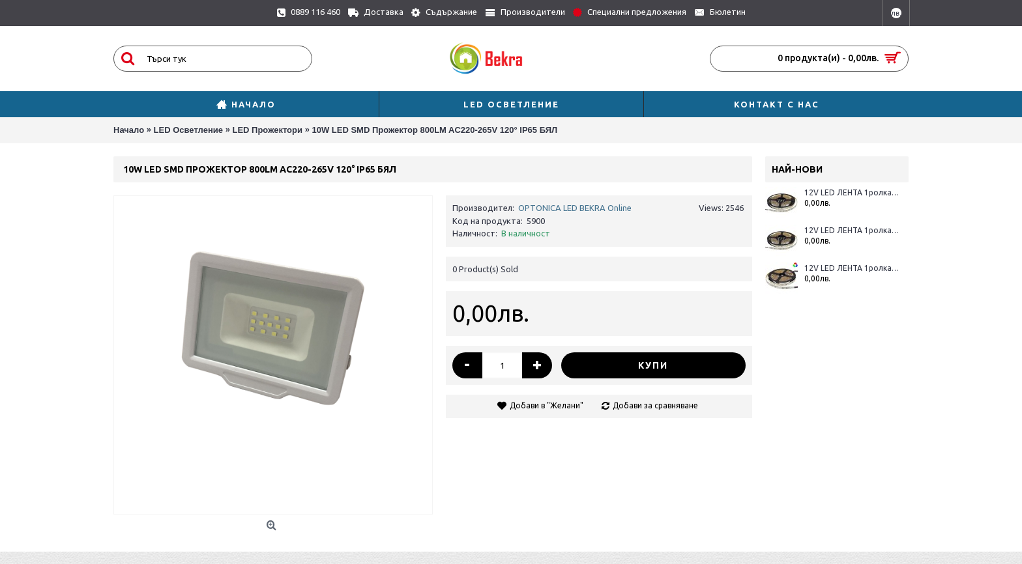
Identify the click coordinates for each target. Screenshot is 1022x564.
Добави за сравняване (655, 405)
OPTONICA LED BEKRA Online (575, 207)
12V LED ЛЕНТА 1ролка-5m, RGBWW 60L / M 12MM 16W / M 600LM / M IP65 (851, 192)
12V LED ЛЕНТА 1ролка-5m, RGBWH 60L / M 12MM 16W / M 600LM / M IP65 (851, 230)
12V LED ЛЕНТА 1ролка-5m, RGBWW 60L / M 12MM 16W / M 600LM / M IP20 (851, 268)
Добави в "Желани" (546, 405)
